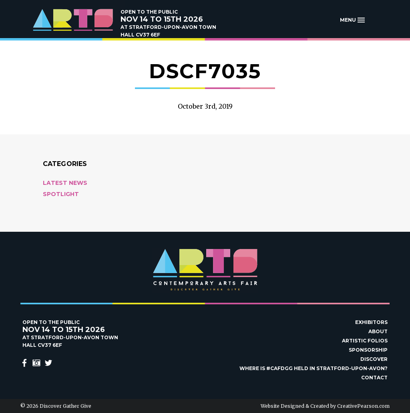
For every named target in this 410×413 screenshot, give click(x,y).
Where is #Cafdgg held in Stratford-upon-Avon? (313, 368)
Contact (374, 378)
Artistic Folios (365, 341)
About (378, 331)
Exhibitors (371, 322)
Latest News (65, 182)
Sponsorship (368, 350)
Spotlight (61, 194)
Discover (374, 359)
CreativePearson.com (363, 406)
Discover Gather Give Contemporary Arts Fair (72, 20)
